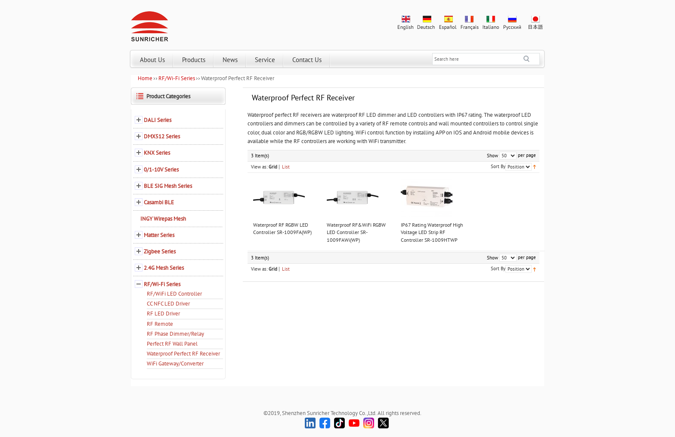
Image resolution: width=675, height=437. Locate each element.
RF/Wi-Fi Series (176, 78)
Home (145, 78)
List (286, 167)
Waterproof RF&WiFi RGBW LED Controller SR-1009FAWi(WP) (356, 232)
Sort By (498, 166)
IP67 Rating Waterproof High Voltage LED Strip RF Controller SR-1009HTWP (432, 232)
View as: (259, 167)
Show (492, 156)
